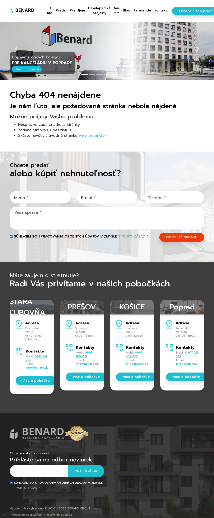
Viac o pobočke (36, 380)
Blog (126, 10)
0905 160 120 (84, 354)
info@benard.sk (37, 368)
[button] (16, 49)
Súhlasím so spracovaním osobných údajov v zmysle (81, 236)
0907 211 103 (187, 354)
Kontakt (160, 10)
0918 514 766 (36, 358)
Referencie (142, 10)
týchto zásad (131, 236)
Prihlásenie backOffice (26, 515)
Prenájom (77, 10)
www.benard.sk (93, 135)
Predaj (61, 10)
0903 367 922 (134, 354)
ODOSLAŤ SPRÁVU (181, 237)
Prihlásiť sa (86, 471)
